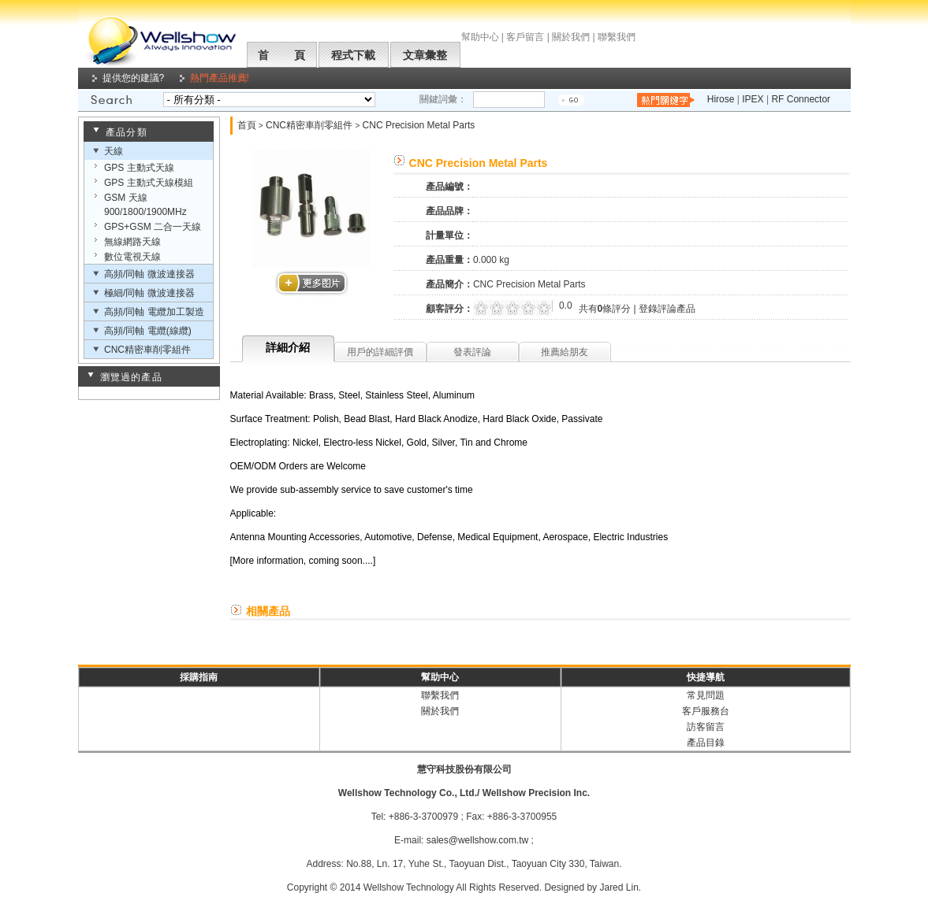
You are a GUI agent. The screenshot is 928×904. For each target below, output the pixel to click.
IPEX (752, 99)
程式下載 (353, 55)
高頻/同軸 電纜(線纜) (148, 330)
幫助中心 (480, 37)
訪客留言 (706, 726)
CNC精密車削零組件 (147, 349)
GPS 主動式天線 (139, 167)
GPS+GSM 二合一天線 (152, 226)
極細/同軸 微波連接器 (149, 292)
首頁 (246, 125)
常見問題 (706, 695)
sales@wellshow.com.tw (478, 840)
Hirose (721, 99)
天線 (113, 151)
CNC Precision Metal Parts (419, 125)
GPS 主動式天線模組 (148, 182)
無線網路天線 (132, 241)
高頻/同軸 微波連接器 (149, 274)
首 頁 (281, 55)
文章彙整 (425, 55)
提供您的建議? (133, 77)
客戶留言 (525, 37)
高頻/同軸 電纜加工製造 (154, 311)
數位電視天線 (132, 256)
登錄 (648, 308)
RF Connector (800, 99)
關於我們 (571, 37)
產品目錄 (706, 742)
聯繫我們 (616, 37)
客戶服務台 (705, 711)
